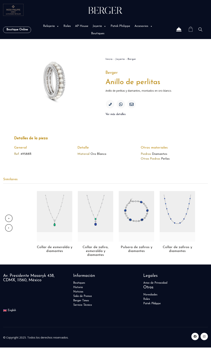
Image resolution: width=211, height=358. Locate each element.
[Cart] (190, 30)
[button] (57, 26)
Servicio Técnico (82, 315)
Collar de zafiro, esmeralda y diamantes (95, 261)
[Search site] (200, 30)
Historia (78, 298)
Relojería (51, 26)
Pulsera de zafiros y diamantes (136, 259)
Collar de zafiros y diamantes (177, 259)
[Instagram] (204, 347)
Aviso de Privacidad (155, 293)
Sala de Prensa (82, 306)
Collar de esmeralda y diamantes (54, 259)
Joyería (99, 26)
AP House (81, 26)
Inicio (109, 59)
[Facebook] (195, 347)
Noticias (78, 302)
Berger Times (81, 311)
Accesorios (143, 26)
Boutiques (97, 33)
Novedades (150, 305)
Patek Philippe (120, 26)
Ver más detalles (116, 116)
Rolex (67, 26)
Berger (132, 59)
